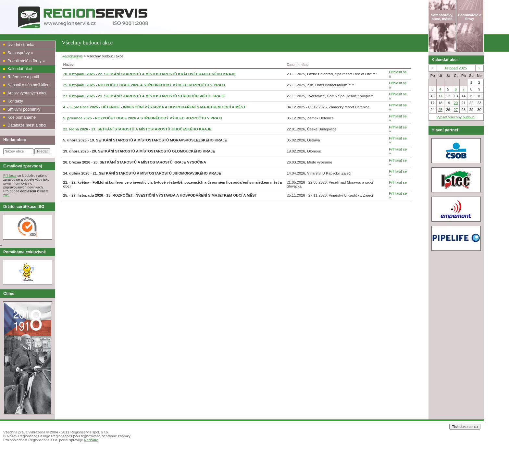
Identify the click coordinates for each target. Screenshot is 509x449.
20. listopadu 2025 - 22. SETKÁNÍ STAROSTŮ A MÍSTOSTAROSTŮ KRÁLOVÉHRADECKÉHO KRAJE (149, 74)
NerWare (91, 440)
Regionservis (72, 56)
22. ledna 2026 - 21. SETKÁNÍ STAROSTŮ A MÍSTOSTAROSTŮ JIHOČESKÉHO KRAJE (137, 129)
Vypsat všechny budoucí (456, 117)
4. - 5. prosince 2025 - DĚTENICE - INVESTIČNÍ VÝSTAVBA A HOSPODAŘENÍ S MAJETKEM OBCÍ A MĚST (154, 107)
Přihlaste (10, 175)
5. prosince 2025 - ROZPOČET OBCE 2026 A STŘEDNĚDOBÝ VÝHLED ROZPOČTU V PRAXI (142, 118)
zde (6, 195)
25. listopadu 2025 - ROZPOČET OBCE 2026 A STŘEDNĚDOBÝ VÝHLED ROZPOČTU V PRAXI (144, 85)
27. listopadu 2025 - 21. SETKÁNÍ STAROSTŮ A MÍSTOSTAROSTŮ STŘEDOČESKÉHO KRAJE (144, 96)
